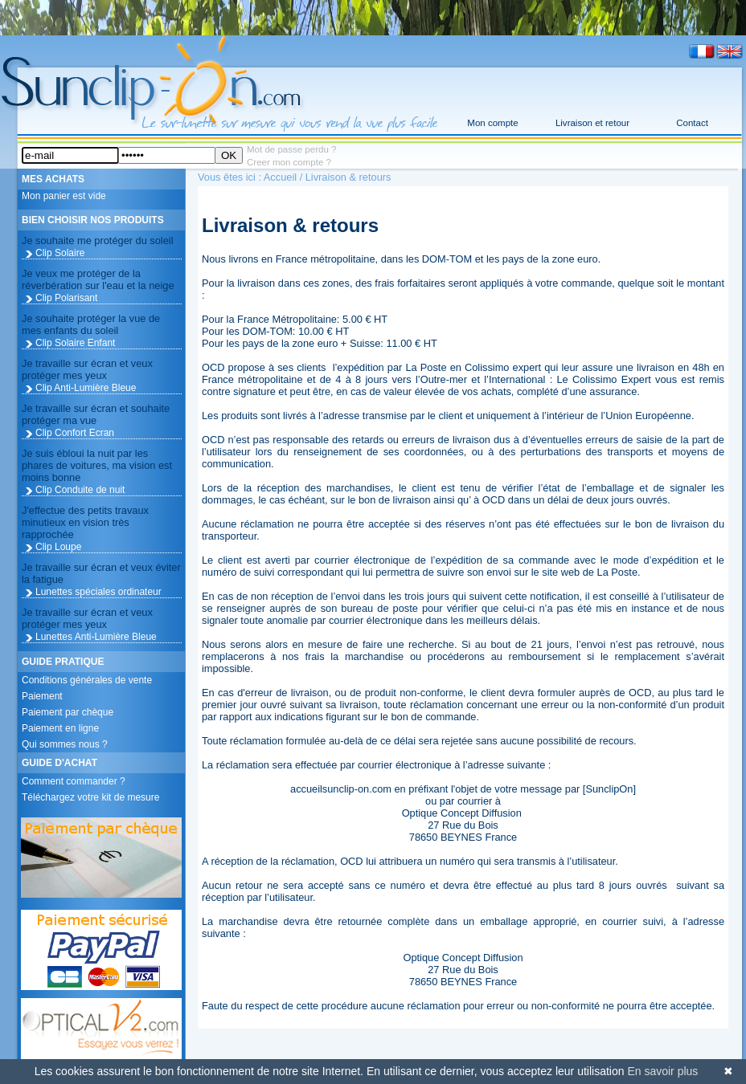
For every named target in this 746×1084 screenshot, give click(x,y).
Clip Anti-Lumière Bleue (85, 387)
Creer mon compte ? (289, 162)
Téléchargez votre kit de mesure (90, 797)
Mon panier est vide (64, 196)
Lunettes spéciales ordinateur (98, 591)
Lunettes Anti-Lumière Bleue (96, 636)
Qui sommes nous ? (65, 744)
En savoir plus (662, 1071)
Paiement (42, 696)
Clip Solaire (59, 253)
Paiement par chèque (67, 712)
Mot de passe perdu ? (291, 149)
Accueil (280, 177)
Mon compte (492, 123)
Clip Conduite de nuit (80, 489)
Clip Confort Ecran (74, 432)
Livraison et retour (592, 123)
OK (228, 155)
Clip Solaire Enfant (75, 342)
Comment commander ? (73, 781)
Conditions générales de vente (87, 680)
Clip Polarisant (66, 298)
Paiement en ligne (60, 728)
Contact (692, 123)
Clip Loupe (58, 546)
